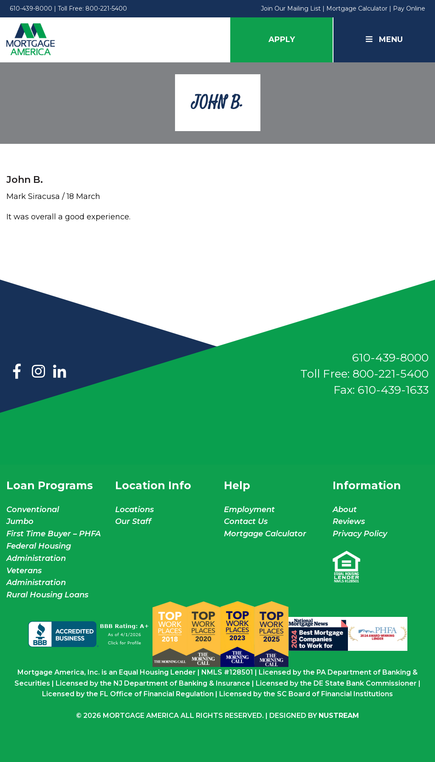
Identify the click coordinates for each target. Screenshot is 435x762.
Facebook (17, 372)
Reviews (349, 521)
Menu (384, 39)
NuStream (339, 716)
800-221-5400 (106, 8)
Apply (281, 39)
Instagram (38, 372)
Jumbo (20, 521)
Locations (134, 509)
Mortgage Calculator (356, 8)
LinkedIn (59, 372)
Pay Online (409, 8)
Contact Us (246, 521)
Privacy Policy (360, 533)
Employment (249, 509)
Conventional (32, 509)
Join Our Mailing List (291, 8)
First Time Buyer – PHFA (53, 533)
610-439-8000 (31, 8)
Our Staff (134, 521)
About (345, 509)
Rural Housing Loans (47, 595)
